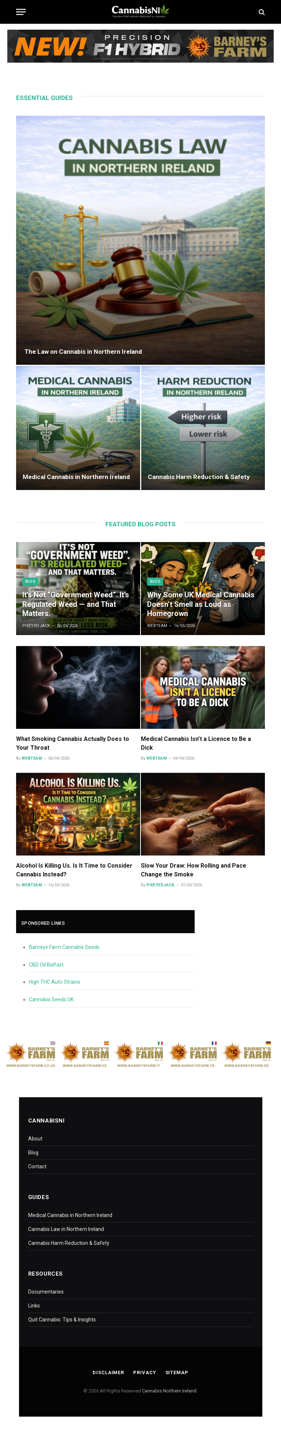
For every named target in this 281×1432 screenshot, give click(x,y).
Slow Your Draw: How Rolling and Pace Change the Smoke (193, 870)
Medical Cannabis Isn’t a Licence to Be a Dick (196, 743)
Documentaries (46, 1292)
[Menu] (21, 12)
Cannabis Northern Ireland (169, 1391)
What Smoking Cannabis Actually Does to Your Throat (72, 743)
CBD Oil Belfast (46, 965)
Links (34, 1306)
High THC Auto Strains (54, 982)
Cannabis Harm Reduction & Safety (199, 477)
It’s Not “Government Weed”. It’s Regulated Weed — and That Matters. (75, 604)
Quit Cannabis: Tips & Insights (62, 1319)
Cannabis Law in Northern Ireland (66, 1229)
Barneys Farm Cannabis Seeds (64, 947)
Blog (30, 581)
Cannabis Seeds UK (51, 999)
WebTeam (157, 625)
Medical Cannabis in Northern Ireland (76, 477)
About (35, 1139)
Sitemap (176, 1372)
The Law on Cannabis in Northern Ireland (83, 351)
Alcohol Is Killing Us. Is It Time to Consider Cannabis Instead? (74, 870)
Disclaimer (108, 1372)
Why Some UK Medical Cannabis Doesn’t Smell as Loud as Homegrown (201, 604)
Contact (37, 1166)
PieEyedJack (36, 625)
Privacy (144, 1372)
